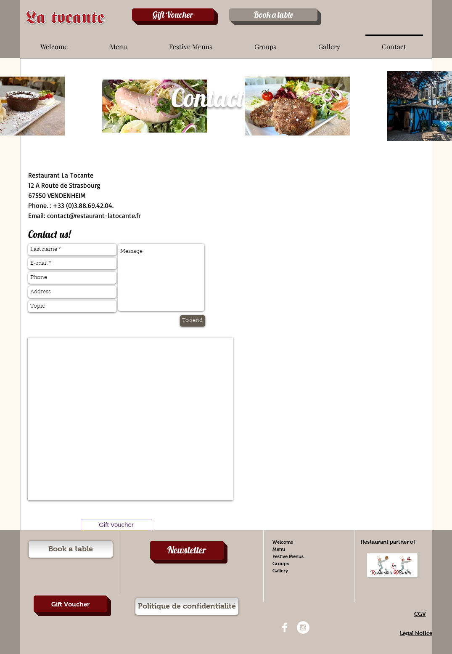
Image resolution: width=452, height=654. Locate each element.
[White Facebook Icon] (284, 627)
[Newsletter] (187, 550)
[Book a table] (273, 14)
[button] (118, 43)
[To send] (192, 321)
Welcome (282, 542)
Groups (280, 563)
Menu (278, 549)
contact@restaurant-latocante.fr (93, 215)
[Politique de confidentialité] (186, 606)
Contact (281, 577)
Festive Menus (288, 556)
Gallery (280, 570)
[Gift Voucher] (173, 14)
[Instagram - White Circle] (303, 627)
